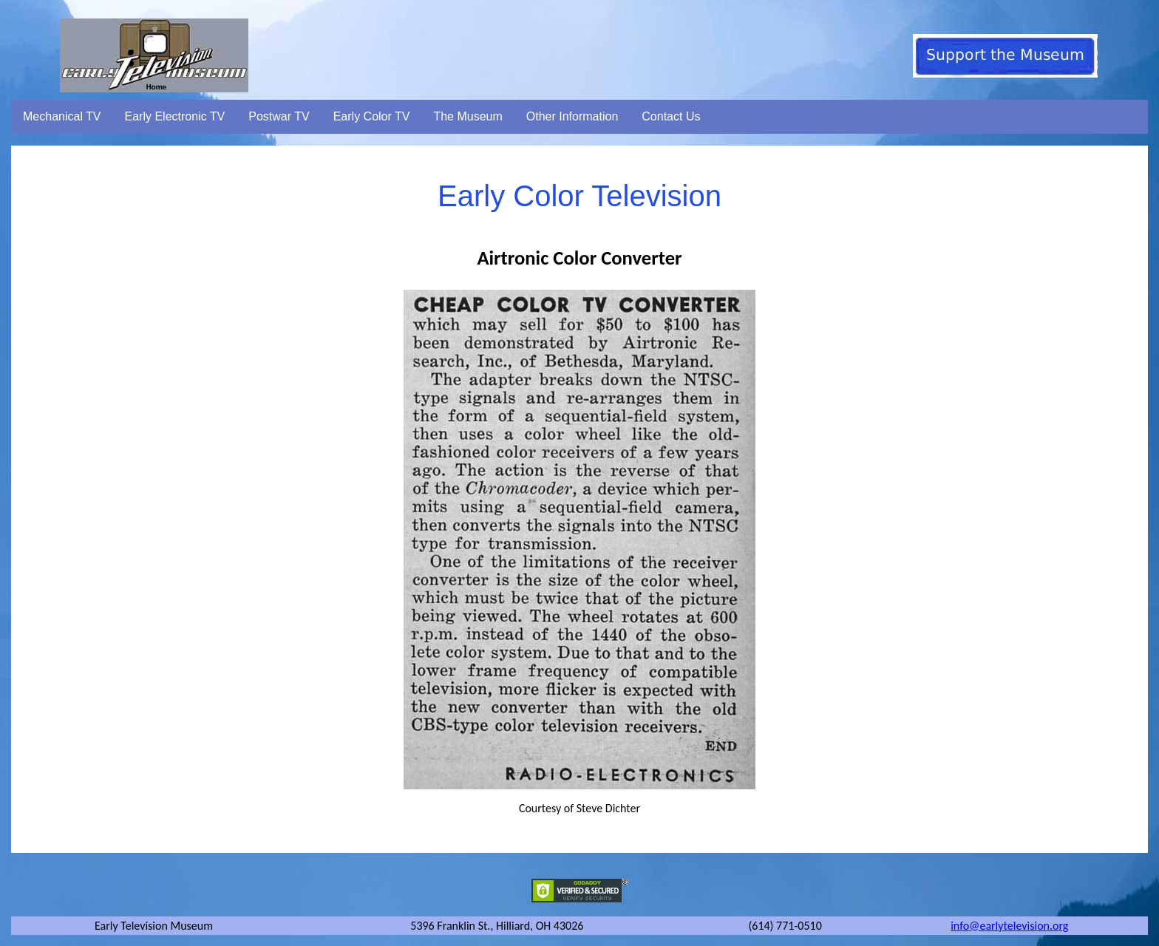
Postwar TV (278, 116)
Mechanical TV (62, 116)
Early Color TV (371, 116)
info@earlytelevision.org (1009, 926)
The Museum (467, 116)
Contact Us (671, 116)
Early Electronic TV (175, 116)
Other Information (572, 116)
